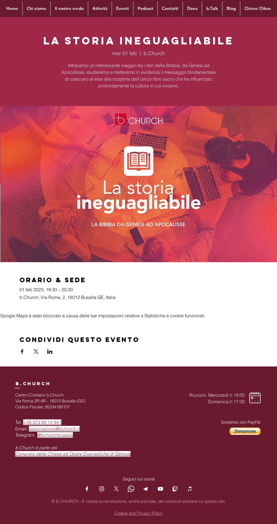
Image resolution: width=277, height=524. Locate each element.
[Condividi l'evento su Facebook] (22, 351)
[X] (116, 489)
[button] (245, 431)
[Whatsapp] (131, 489)
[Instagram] (101, 489)
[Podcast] (190, 489)
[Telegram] (145, 489)
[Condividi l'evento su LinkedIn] (50, 351)
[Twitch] (175, 489)
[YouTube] (160, 489)
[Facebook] (87, 489)
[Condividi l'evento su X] (36, 351)
